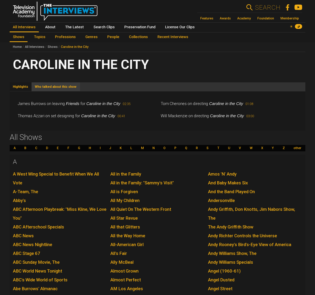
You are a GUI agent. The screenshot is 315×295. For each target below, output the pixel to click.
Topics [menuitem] (39, 37)
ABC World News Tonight (37, 271)
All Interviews (34, 47)
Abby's (19, 200)
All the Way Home (127, 235)
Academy (244, 18)
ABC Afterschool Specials (38, 226)
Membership (289, 18)
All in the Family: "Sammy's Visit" (142, 182)
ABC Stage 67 (26, 253)
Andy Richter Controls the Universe (242, 235)
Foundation (265, 18)
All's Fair (118, 253)
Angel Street (220, 288)
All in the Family (125, 174)
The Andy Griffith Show (230, 226)
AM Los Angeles (126, 288)
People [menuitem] (113, 37)
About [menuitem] (50, 27)
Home (17, 47)
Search (267, 7)
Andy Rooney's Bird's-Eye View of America (249, 244)
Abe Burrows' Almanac (35, 288)
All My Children (125, 200)
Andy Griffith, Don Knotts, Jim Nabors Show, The (251, 214)
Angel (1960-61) (224, 271)
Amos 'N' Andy (222, 174)
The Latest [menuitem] (74, 27)
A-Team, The (25, 191)
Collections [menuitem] (138, 37)
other (297, 148)
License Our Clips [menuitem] (180, 27)
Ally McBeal (122, 262)
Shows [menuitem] (18, 37)
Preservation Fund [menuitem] (139, 27)
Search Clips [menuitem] (104, 27)
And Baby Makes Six (228, 182)
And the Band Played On (231, 191)
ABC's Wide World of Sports (40, 279)
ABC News (23, 235)
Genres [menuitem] (91, 37)
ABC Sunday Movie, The (36, 262)
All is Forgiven (124, 191)
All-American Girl (127, 244)
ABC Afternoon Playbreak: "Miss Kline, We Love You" (59, 214)
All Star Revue (124, 218)
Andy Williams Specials (230, 262)
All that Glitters (125, 226)
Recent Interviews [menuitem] (173, 37)
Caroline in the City (75, 47)
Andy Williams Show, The (232, 253)
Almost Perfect (125, 279)
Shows (53, 47)
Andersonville (221, 200)
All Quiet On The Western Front (140, 209)
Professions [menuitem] (65, 37)
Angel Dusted (221, 279)
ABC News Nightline (32, 244)
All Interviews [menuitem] (24, 27)
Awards (225, 18)
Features (206, 18)
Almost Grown (124, 271)
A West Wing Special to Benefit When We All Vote (56, 178)
